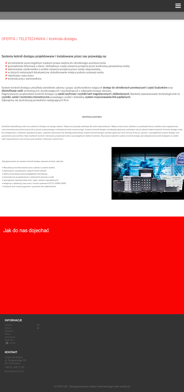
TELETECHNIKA (32, 38)
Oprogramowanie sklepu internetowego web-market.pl (99, 386)
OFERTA (8, 38)
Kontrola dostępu (63, 38)
